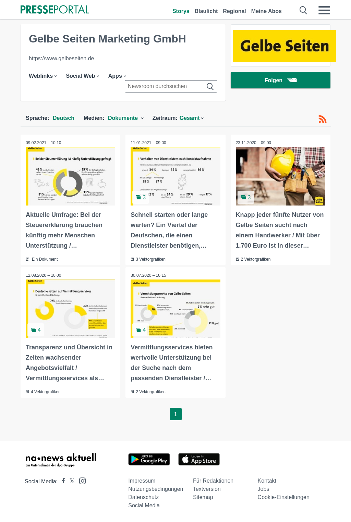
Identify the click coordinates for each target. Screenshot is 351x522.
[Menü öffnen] (324, 10)
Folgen (280, 80)
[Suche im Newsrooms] (171, 86)
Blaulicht (206, 11)
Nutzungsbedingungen (155, 489)
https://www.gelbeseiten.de (61, 58)
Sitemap (203, 497)
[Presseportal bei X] (70, 481)
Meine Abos (266, 11)
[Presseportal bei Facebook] (61, 481)
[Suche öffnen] (303, 10)
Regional (234, 11)
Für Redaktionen (213, 481)
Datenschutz (143, 497)
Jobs (263, 489)
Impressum (141, 481)
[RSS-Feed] (322, 119)
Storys (181, 11)
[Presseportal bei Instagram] (80, 480)
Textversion (207, 489)
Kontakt (267, 481)
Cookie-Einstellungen (284, 497)
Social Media (144, 505)
